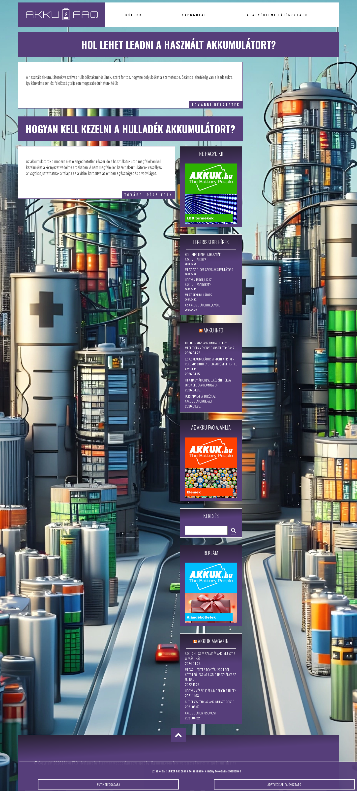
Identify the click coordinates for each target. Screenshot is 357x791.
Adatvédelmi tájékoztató (277, 15)
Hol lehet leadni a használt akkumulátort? (203, 257)
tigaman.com (161, 762)
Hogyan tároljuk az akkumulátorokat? (198, 282)
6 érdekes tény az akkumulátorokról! (211, 701)
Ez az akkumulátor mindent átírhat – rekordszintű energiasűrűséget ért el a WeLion (211, 363)
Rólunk (133, 15)
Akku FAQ (71, 762)
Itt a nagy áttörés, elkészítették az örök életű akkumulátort (208, 382)
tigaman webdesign (114, 762)
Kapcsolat (194, 15)
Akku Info (213, 330)
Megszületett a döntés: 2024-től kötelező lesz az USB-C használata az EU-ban (210, 674)
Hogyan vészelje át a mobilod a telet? (210, 690)
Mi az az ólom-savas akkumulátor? (209, 269)
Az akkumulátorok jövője (202, 304)
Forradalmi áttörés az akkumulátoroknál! (200, 399)
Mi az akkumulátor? (198, 294)
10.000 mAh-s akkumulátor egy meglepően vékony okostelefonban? (209, 345)
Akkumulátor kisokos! (200, 712)
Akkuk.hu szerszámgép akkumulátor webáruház (210, 656)
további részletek (216, 104)
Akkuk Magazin (213, 641)
